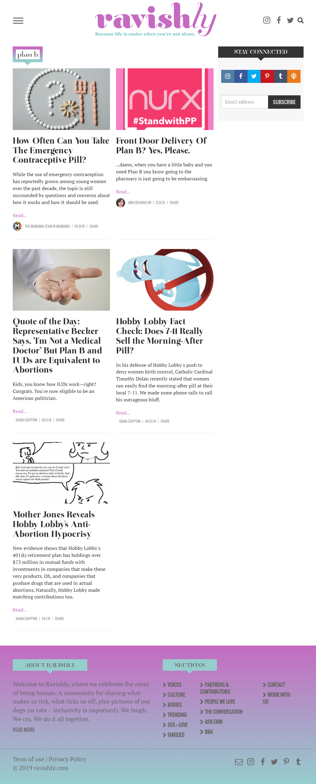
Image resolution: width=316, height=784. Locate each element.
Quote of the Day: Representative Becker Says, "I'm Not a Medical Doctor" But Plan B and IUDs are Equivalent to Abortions (57, 345)
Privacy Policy (67, 759)
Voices (174, 684)
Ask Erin (213, 721)
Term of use (28, 759)
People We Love (220, 701)
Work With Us (276, 698)
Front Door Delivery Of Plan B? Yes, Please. (161, 145)
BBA (209, 731)
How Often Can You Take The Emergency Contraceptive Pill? (61, 150)
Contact (276, 684)
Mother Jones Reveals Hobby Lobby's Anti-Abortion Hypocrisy (54, 524)
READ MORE (24, 729)
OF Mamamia (61, 226)
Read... (20, 215)
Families (176, 734)
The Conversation (223, 711)
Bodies (175, 704)
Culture (176, 694)
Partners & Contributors (215, 688)
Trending (177, 714)
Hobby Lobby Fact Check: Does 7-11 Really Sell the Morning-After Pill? (160, 336)
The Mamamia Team (38, 226)
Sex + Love (178, 724)
